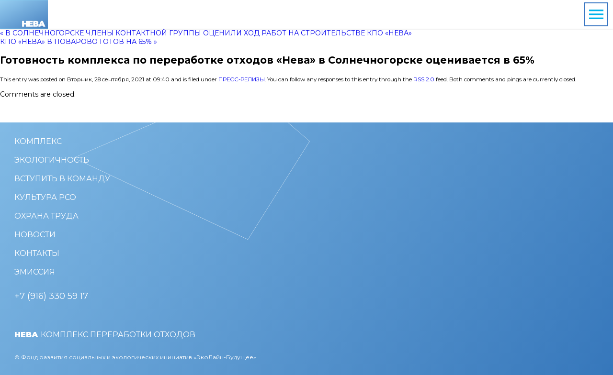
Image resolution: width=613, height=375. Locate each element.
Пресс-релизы (241, 79)
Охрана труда (46, 216)
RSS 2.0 (423, 79)
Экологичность (51, 160)
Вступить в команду (62, 178)
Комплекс (38, 141)
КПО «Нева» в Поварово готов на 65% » (78, 41)
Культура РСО (45, 197)
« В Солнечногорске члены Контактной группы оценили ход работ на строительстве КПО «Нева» (206, 33)
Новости (35, 234)
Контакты (36, 253)
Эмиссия (34, 271)
